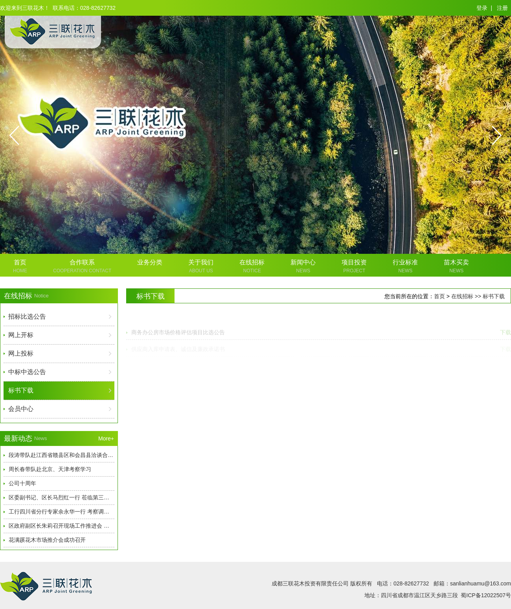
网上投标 (20, 353)
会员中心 (20, 408)
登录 (481, 8)
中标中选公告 (27, 372)
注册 (502, 8)
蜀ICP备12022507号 (486, 595)
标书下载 (20, 390)
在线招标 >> (467, 296)
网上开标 (20, 335)
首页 (439, 296)
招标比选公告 (27, 316)
